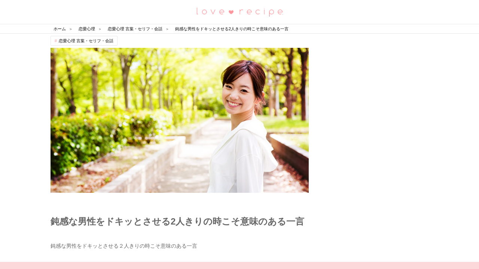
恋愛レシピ (239, 11)
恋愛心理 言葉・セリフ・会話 (86, 40)
